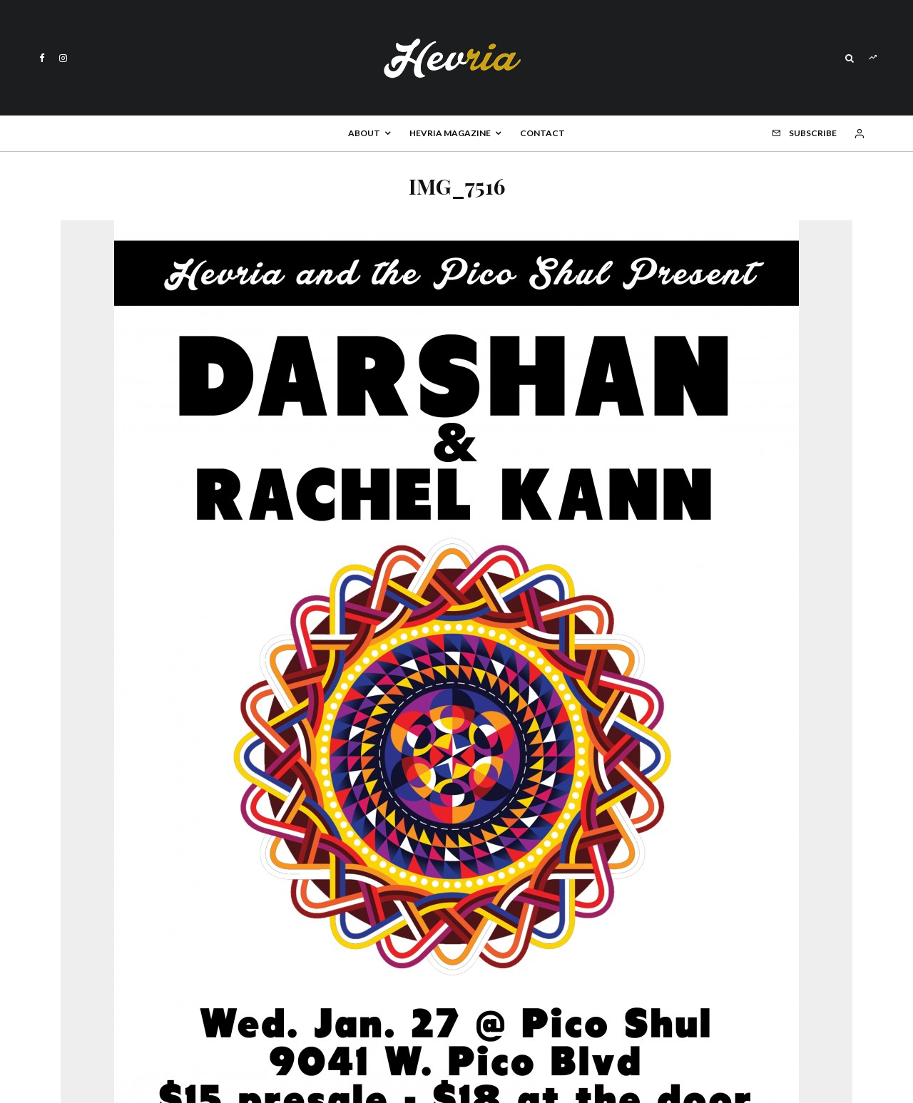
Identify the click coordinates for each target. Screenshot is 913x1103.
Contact (542, 133)
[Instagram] (63, 58)
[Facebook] (42, 58)
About (364, 133)
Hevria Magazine (450, 133)
